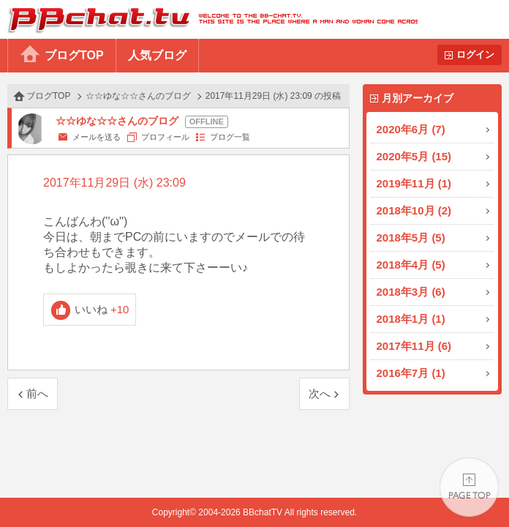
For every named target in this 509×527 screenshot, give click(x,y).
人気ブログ (157, 55)
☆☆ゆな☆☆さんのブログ (138, 96)
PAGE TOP (469, 487)
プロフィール (165, 136)
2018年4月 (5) (411, 264)
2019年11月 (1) (414, 183)
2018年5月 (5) (411, 237)
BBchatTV (209, 19)
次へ (320, 393)
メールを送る (96, 136)
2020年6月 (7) (411, 129)
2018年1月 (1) (411, 319)
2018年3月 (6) (411, 291)
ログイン (475, 54)
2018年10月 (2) (414, 210)
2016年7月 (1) (411, 373)
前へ (37, 393)
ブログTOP (74, 55)
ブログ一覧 (230, 136)
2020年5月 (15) (414, 156)
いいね (102, 309)
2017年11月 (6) (414, 346)
